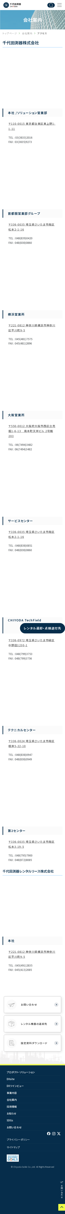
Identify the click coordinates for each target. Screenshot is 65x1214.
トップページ (10, 33)
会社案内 (27, 33)
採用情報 (12, 1106)
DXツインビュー (15, 1086)
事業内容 (12, 1093)
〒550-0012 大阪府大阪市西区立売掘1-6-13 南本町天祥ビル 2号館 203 (31, 431)
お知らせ (11, 1113)
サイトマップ (13, 1147)
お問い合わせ (14, 1127)
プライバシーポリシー (18, 1139)
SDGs (10, 1120)
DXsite (10, 1079)
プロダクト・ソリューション (21, 1072)
